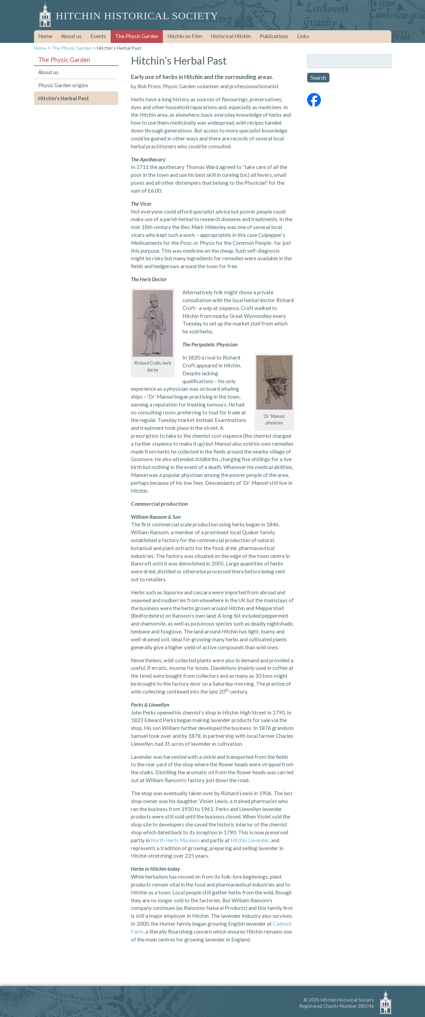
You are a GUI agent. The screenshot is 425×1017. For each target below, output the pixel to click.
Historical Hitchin (231, 36)
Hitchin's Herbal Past (63, 98)
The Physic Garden (136, 36)
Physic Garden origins (63, 85)
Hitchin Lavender (250, 840)
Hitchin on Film (184, 36)
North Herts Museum (175, 840)
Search (318, 78)
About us (71, 36)
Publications (274, 36)
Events (98, 36)
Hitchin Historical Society (137, 16)
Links (303, 36)
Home (45, 36)
